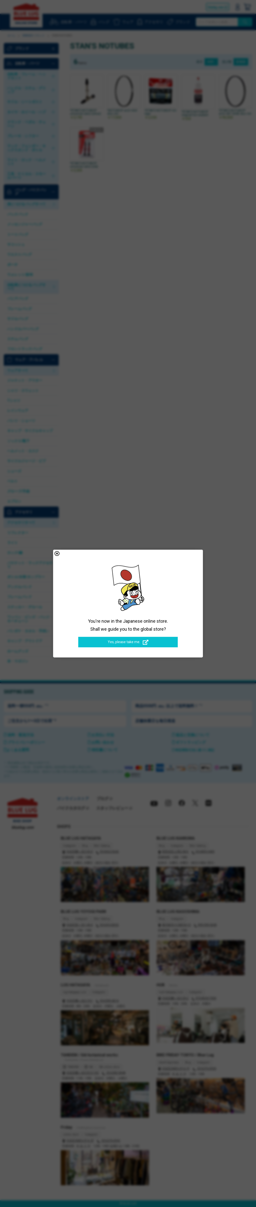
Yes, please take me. (128, 642)
